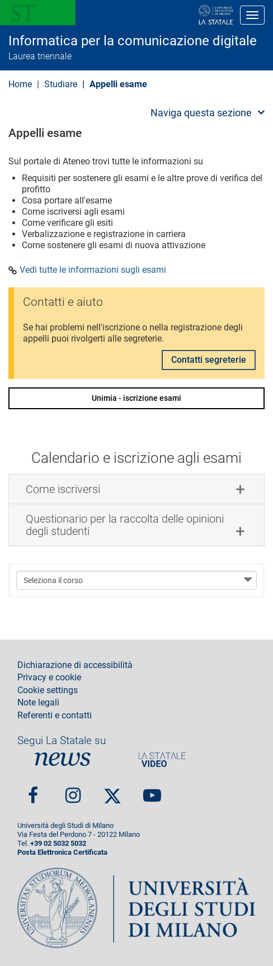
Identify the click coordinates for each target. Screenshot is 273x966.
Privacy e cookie (49, 678)
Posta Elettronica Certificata (62, 852)
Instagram (73, 791)
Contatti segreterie (208, 359)
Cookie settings (47, 690)
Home (20, 84)
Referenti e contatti (54, 716)
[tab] (136, 489)
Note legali (38, 703)
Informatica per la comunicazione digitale (132, 41)
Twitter (112, 791)
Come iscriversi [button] (63, 489)
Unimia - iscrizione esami (136, 398)
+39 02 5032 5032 (58, 843)
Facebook (33, 791)
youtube (152, 791)
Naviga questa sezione (201, 113)
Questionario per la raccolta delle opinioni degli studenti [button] (125, 525)
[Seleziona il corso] (136, 580)
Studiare (60, 84)
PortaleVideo (162, 759)
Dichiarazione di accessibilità (75, 665)
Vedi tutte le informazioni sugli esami (93, 270)
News (63, 759)
